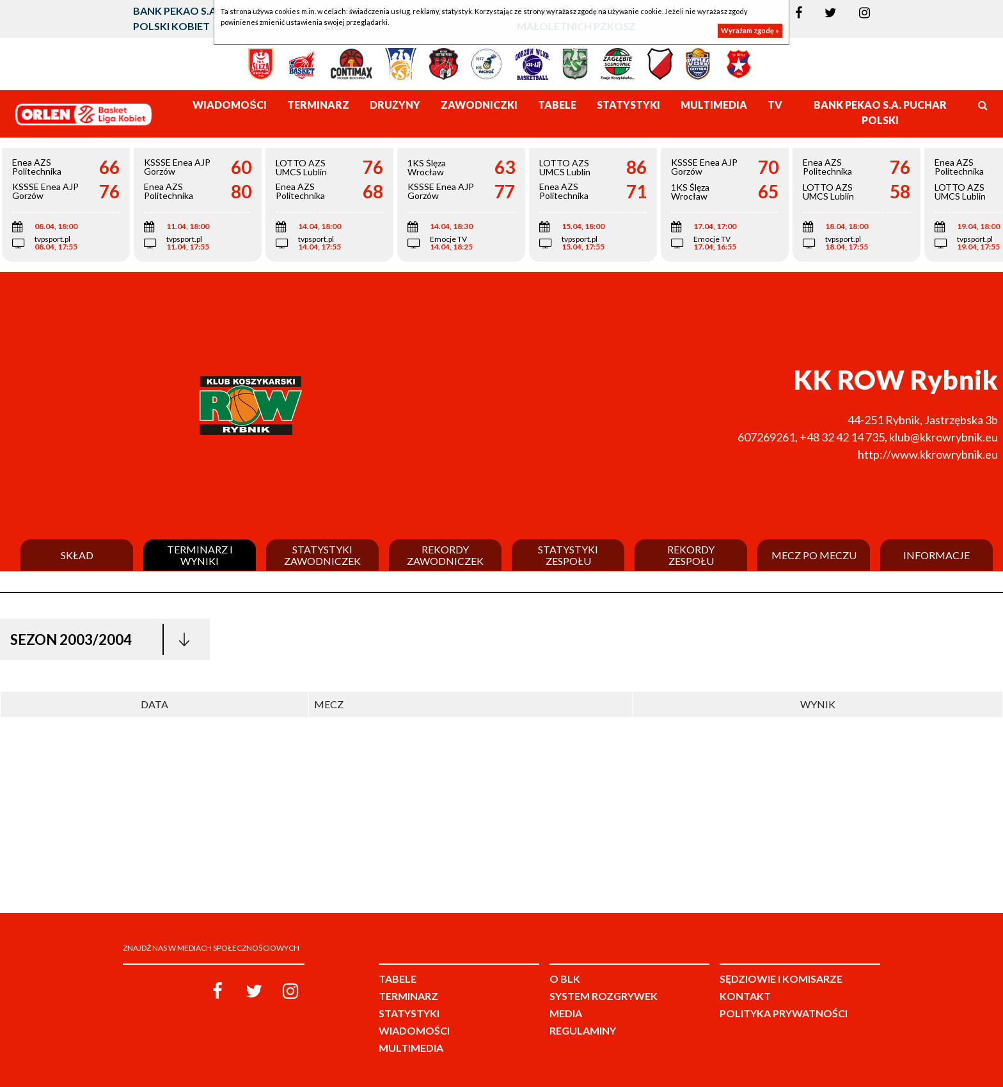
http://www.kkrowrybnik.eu (928, 454)
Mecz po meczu (814, 555)
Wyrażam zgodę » (750, 30)
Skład (77, 555)
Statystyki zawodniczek (322, 555)
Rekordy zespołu (691, 555)
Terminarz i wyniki (200, 555)
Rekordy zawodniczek (445, 555)
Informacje (936, 555)
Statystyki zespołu (568, 555)
